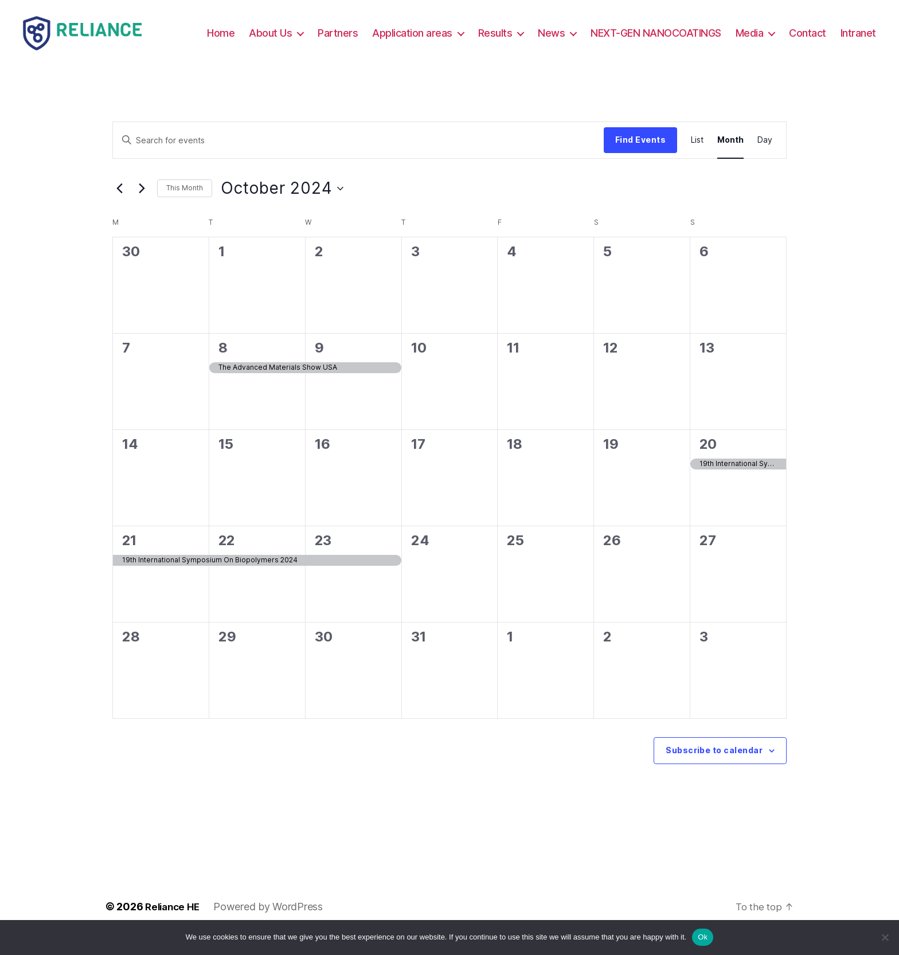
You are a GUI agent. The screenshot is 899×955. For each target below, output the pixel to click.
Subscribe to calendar (714, 766)
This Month (184, 204)
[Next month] (141, 205)
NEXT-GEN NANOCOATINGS (705, 33)
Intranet (858, 50)
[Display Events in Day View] (764, 156)
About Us (320, 33)
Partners (388, 33)
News (601, 33)
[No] (884, 937)
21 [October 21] (129, 556)
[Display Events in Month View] (730, 156)
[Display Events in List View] (697, 156)
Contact (857, 33)
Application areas (462, 33)
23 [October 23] (323, 556)
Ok (703, 937)
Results (545, 33)
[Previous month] (119, 205)
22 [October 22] (226, 556)
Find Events (640, 156)
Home (270, 33)
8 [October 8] (222, 363)
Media (799, 33)
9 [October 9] (319, 363)
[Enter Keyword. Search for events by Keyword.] (358, 156)
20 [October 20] (707, 460)
